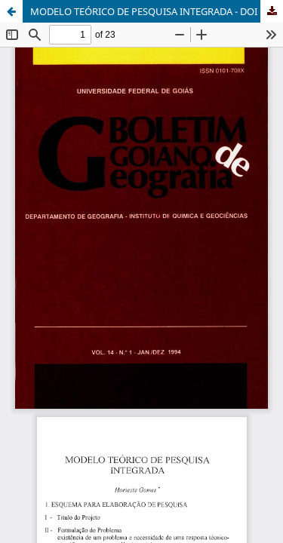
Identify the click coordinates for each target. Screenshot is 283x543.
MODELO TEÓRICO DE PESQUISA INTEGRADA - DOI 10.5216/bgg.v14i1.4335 (156, 11)
